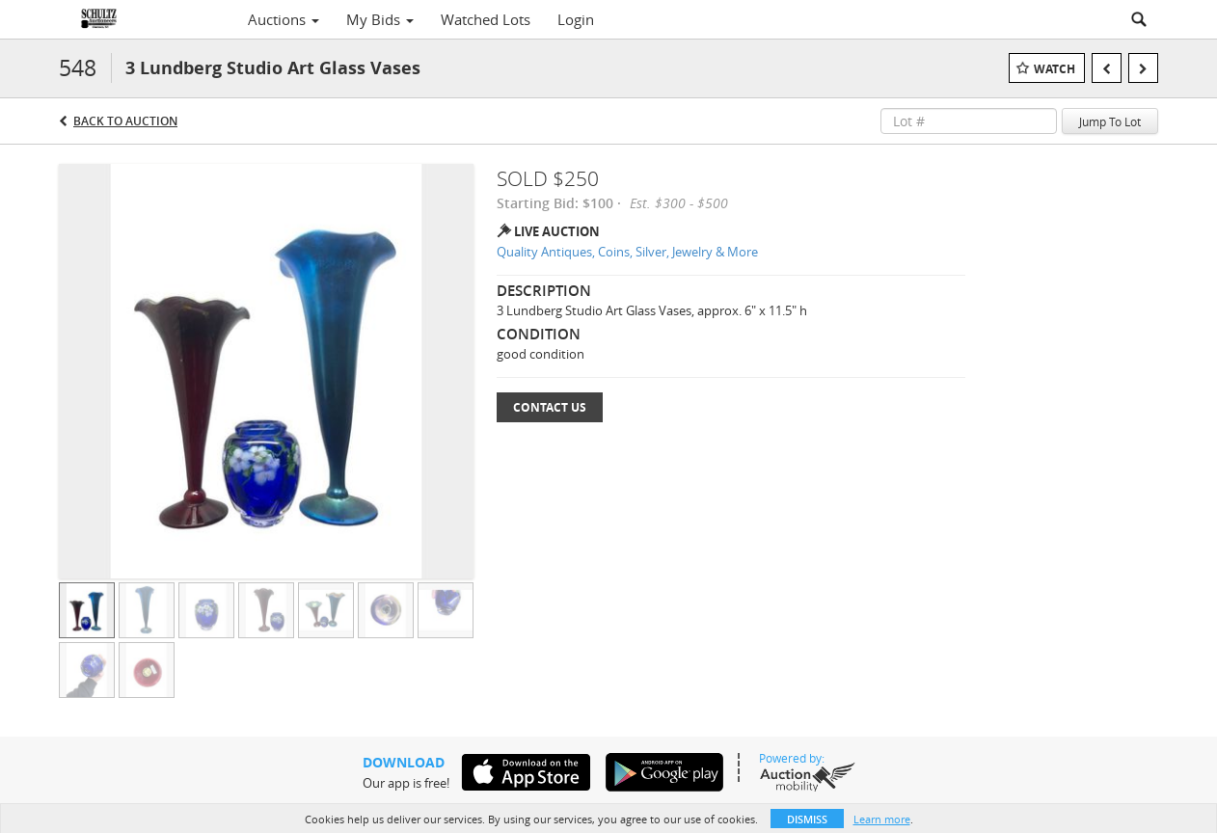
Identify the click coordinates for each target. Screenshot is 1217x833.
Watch (1054, 69)
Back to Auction (125, 121)
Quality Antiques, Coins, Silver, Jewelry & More (627, 251)
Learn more (881, 819)
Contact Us (549, 407)
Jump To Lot (1110, 121)
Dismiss (807, 819)
